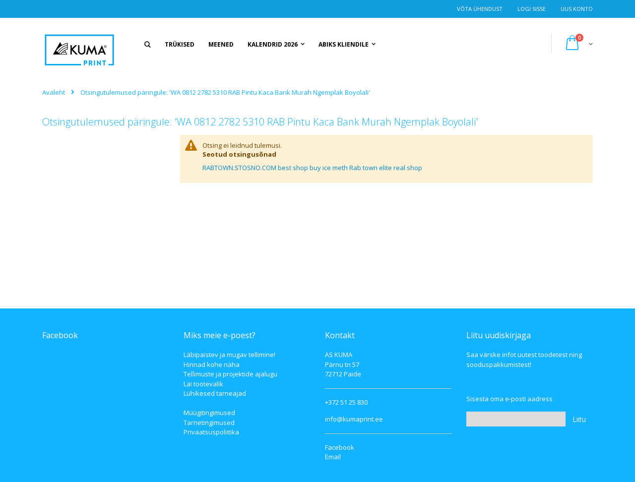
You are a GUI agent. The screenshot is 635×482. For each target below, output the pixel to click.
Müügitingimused (209, 412)
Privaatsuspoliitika (211, 431)
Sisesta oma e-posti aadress (509, 398)
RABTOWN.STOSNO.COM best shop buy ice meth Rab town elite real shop (312, 167)
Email (333, 456)
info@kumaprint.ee (354, 419)
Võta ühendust (480, 8)
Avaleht (53, 92)
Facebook (339, 447)
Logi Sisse (531, 8)
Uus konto (577, 8)
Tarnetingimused (209, 422)
